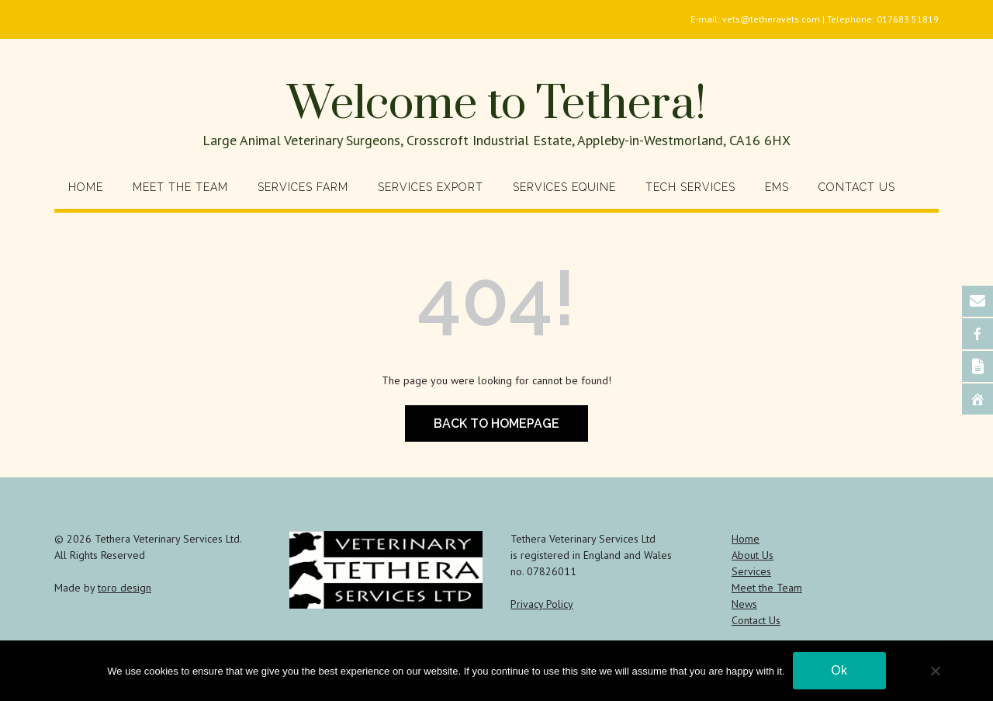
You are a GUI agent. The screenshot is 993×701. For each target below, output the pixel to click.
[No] (934, 670)
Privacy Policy (541, 604)
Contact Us (856, 187)
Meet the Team (180, 187)
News (744, 604)
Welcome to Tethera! (496, 105)
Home (85, 187)
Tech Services (690, 187)
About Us (752, 555)
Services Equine (564, 187)
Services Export (430, 187)
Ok (839, 670)
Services (751, 571)
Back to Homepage (496, 423)
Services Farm (303, 187)
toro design (124, 588)
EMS (777, 187)
